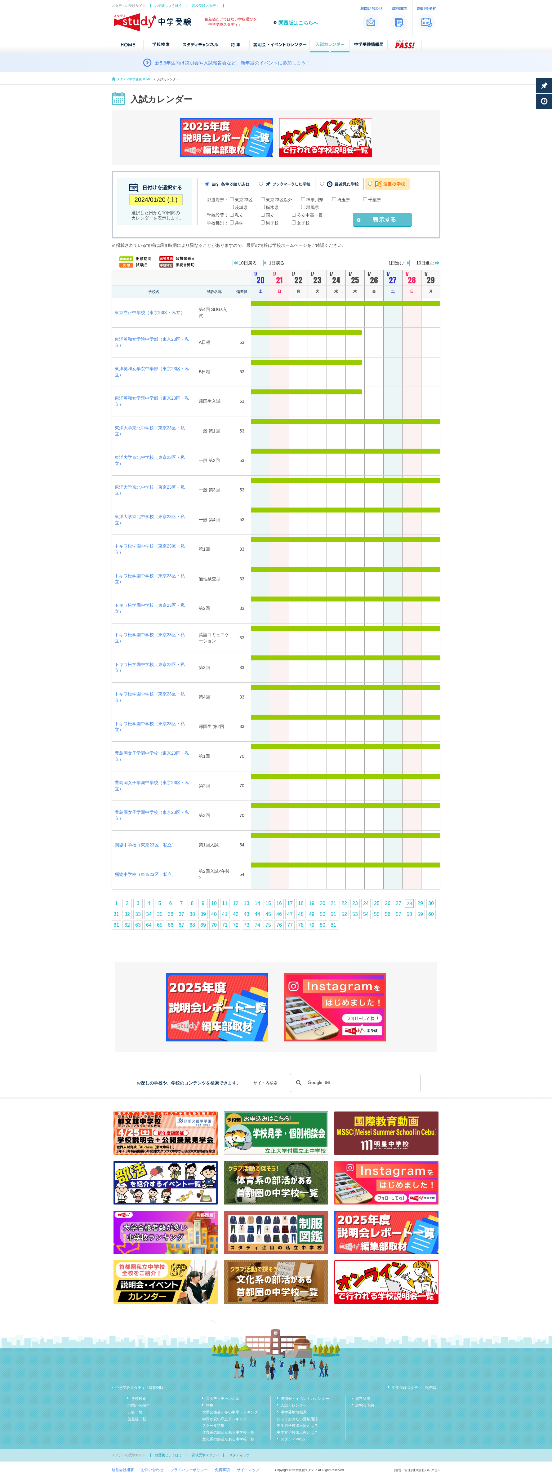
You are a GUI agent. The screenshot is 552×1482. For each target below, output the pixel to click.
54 (366, 914)
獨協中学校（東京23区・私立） (145, 844)
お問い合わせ (152, 1470)
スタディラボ (239, 1455)
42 (235, 914)
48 (301, 914)
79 (311, 925)
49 (311, 914)
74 (257, 925)
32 (127, 914)
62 (127, 925)
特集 (209, 1405)
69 (203, 925)
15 (268, 903)
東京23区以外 (279, 199)
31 (116, 914)
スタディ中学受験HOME (134, 79)
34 (149, 914)
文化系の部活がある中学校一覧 (228, 1439)
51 (333, 914)
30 (431, 903)
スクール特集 (213, 1425)
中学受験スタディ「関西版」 (416, 1388)
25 (377, 903)
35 (159, 914)
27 (398, 903)
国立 (270, 215)
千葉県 (374, 199)
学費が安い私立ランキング (224, 1419)
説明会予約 (364, 1405)
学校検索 (138, 1398)
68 (192, 925)
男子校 (272, 222)
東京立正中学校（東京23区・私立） (150, 312)
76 (279, 925)
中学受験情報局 (294, 1412)
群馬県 (312, 207)
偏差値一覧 (136, 1419)
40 (214, 914)
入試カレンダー (294, 1405)
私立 (239, 215)
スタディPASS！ (295, 1439)
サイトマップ (248, 1470)
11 (225, 903)
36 (170, 914)
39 (203, 914)
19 (311, 903)
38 (192, 914)
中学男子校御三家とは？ (297, 1425)
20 (322, 903)
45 (268, 914)
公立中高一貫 (310, 215)
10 (214, 903)
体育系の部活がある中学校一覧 (228, 1432)
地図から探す (138, 1405)
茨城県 (241, 207)
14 (257, 903)
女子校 (303, 222)
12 (235, 903)
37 (181, 914)
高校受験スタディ (205, 5)
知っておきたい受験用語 (297, 1419)
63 (138, 925)
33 (138, 914)
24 (366, 903)
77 (290, 925)
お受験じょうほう (168, 5)
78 (301, 925)
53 (355, 914)
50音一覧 (135, 1412)
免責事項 (222, 1470)
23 (355, 903)
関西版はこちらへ (298, 22)
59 (420, 914)
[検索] (354, 1083)
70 (214, 925)
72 (235, 925)
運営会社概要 (123, 1470)
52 (344, 914)
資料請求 (362, 1398)
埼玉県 (343, 199)
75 (268, 925)
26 (387, 903)
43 (246, 914)
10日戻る (248, 262)
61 (116, 925)
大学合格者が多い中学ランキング (230, 1412)
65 (159, 925)
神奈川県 (314, 199)
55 (377, 914)
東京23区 (244, 199)
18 (301, 903)
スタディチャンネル (222, 1398)
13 (246, 903)
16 (279, 903)
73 (246, 925)
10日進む (425, 262)
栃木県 (272, 207)
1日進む (396, 262)
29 (420, 903)
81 (333, 925)
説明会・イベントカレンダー (305, 1398)
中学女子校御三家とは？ (297, 1432)
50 (322, 914)
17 (290, 903)
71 (225, 925)
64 (149, 925)
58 (409, 914)
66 (170, 925)
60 (431, 914)
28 (409, 903)
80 (322, 925)
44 (257, 914)
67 (181, 925)
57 (398, 914)
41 (225, 914)
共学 (239, 222)
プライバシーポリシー (189, 1470)
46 (279, 914)
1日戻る (277, 262)
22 (344, 903)
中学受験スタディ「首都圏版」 (141, 1388)
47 (290, 914)
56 (387, 914)
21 (333, 903)
